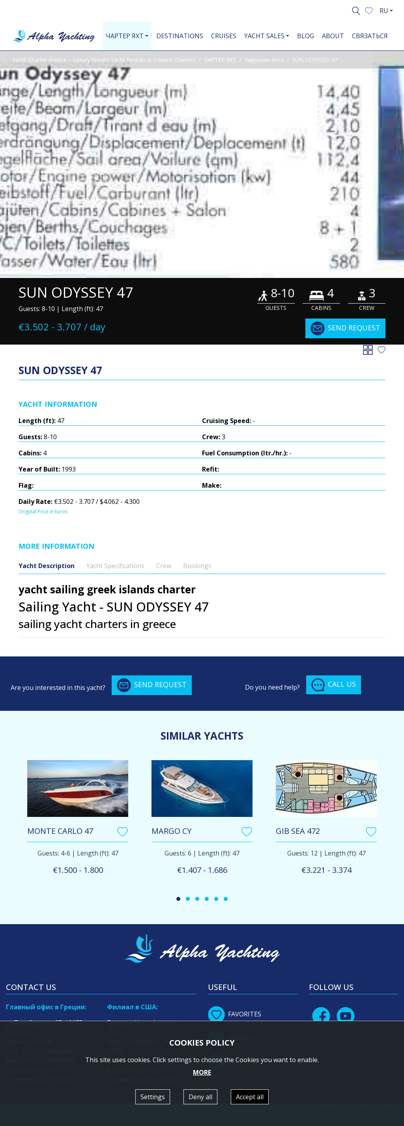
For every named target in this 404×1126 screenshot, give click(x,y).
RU (384, 10)
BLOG (305, 36)
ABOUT (333, 36)
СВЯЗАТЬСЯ (370, 36)
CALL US (333, 685)
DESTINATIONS (179, 36)
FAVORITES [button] (234, 1014)
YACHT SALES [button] (264, 36)
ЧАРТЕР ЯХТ (220, 59)
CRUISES (223, 36)
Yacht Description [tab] (47, 565)
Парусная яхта (264, 59)
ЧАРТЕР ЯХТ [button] (125, 36)
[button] (369, 10)
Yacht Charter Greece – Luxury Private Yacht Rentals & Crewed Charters (104, 59)
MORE (202, 1072)
